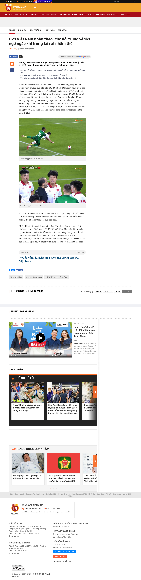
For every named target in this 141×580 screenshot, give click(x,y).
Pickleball (49, 30)
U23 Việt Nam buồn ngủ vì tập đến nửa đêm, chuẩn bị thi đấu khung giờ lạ (48, 78)
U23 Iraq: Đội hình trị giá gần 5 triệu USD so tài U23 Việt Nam (43, 75)
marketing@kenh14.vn (64, 537)
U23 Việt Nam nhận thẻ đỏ (56, 277)
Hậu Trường (35, 30)
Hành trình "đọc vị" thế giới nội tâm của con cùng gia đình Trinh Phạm (84, 332)
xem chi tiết (60, 556)
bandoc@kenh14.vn (53, 508)
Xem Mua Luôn (112, 14)
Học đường (100, 14)
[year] (117, 291)
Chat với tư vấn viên (64, 551)
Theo (52, 252)
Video (122, 14)
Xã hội (74, 14)
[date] (98, 291)
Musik (22, 14)
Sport (12, 30)
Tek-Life (108, 494)
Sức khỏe (82, 14)
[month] (108, 291)
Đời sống (45, 14)
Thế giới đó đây (89, 494)
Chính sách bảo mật (63, 561)
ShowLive (28, 1)
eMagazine (11, 1)
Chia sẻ (14, 57)
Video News (78, 344)
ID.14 (20, 1)
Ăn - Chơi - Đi (65, 14)
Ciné (16, 14)
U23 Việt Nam (16, 277)
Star (10, 14)
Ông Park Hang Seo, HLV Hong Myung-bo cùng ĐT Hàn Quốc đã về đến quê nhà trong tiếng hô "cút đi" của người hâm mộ (62, 409)
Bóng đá (22, 30)
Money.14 (54, 14)
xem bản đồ (15, 536)
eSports (62, 30)
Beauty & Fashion (33, 14)
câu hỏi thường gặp (33, 508)
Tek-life (91, 14)
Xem (127, 291)
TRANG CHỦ (6, 14)
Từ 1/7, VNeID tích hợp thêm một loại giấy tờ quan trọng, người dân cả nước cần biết (62, 478)
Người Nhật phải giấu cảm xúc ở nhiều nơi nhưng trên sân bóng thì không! (27, 408)
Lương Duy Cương (34, 277)
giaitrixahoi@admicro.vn (64, 547)
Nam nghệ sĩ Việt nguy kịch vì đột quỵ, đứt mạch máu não (27, 477)
